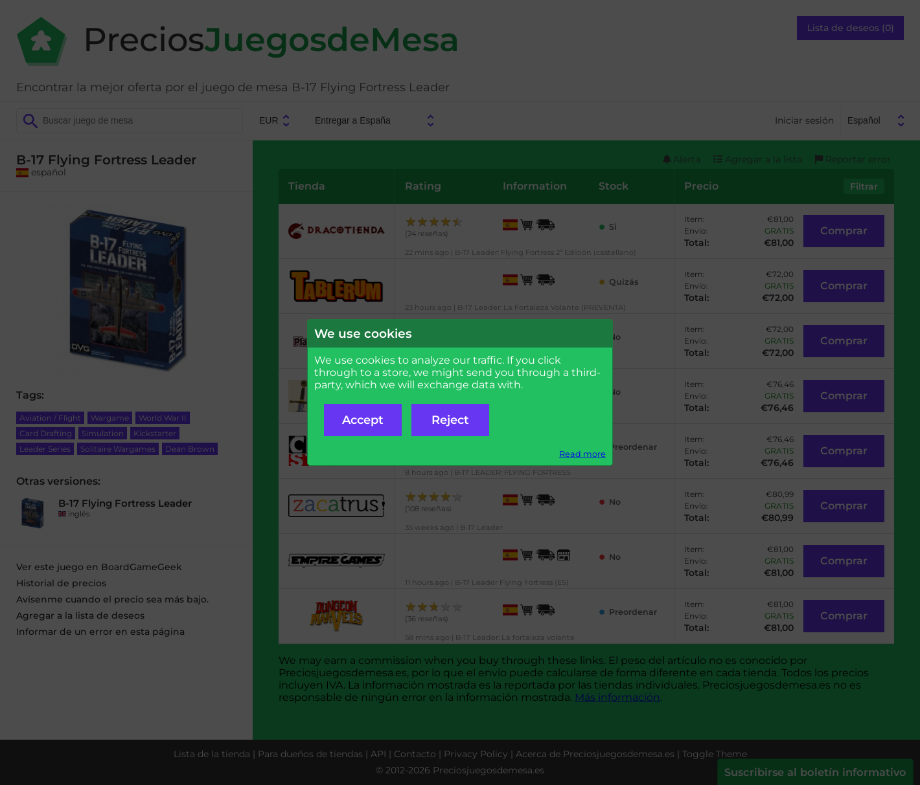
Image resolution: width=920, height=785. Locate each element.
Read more (582, 454)
